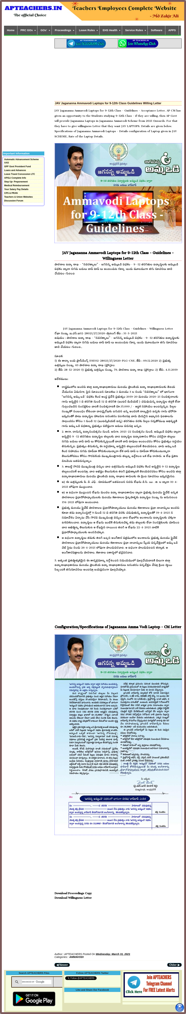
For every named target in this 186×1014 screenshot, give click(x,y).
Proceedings (63, 30)
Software (156, 30)
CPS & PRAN (11, 193)
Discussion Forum (13, 200)
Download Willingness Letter (73, 897)
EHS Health (110, 30)
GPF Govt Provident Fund (17, 166)
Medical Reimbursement (16, 185)
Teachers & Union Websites (18, 197)
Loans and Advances (15, 170)
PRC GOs (27, 30)
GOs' (44, 30)
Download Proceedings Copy (73, 892)
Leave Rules (87, 30)
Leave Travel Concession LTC (19, 174)
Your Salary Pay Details (16, 189)
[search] (36, 982)
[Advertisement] (118, 73)
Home (11, 30)
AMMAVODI (76, 957)
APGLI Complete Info (15, 178)
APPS (172, 30)
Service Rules (134, 30)
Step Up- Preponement (16, 181)
